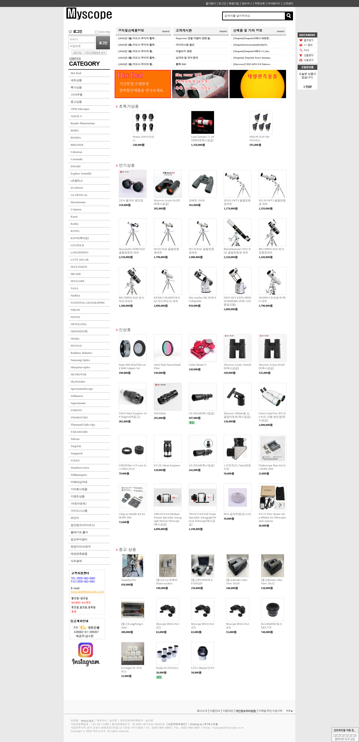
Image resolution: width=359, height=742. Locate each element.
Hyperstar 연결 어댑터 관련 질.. (193, 38)
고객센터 (288, 3)
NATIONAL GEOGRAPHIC (88, 302)
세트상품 (76, 80)
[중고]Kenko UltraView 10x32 (271, 581)
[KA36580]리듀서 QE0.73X (271, 625)
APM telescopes (80, 109)
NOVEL (76, 317)
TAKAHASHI (79, 431)
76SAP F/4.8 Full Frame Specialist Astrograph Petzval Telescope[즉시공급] (202, 519)
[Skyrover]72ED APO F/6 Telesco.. (252, 64)
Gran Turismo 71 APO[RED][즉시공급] (202, 138)
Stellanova (77, 396)
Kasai (74, 216)
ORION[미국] (79, 331)
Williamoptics (79, 475)
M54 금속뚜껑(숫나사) (237, 514)
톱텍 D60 (181, 64)
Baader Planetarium (83, 123)
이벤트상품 (78, 496)
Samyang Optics (80, 360)
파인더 (75, 518)
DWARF (76, 166)
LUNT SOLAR (79, 259)
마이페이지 (273, 3)
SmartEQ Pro (128, 580)
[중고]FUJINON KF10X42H (202, 581)
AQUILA (76, 116)
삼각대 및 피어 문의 (187, 57)
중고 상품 (127, 549)
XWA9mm (160, 413)
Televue (75, 439)
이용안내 (215, 710)
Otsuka (75, 338)
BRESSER (77, 145)
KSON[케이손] (80, 238)
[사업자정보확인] (177, 724)
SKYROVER (78, 374)
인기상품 (127, 165)
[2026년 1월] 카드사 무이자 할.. (135, 64)
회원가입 (234, 3)
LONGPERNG (79, 252)
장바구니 (247, 3)
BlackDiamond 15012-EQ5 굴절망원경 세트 (237, 250)
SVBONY (76, 410)
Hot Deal (76, 73)
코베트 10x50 (197, 200)
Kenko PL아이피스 (167, 668)
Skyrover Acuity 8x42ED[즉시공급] (272, 366)
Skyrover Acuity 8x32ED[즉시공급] (167, 202)
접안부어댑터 (79, 539)
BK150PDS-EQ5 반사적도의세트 (131, 299)
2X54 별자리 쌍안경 (131, 200)
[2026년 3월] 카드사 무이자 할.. (135, 51)
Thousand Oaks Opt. (83, 424)
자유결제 (76, 561)
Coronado (76, 159)
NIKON (75, 310)
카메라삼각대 (79, 482)
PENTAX (76, 345)
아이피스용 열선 (185, 44)
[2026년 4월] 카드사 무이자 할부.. (137, 44)
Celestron (76, 152)
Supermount (78, 403)
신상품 (125, 329)
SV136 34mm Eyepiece (167, 465)
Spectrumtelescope (82, 388)
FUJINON (77, 188)
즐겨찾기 (211, 3)
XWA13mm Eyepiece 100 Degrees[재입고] (133, 415)
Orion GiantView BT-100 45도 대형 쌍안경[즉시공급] (272, 417)
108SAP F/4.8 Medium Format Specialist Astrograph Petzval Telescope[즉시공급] (167, 519)
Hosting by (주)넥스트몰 (204, 724)
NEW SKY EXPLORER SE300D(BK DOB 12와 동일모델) (237, 301)
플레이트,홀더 (79, 532)
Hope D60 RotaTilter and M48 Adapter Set (132, 366)
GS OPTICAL (79, 195)
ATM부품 (76, 94)
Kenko (75, 223)
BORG (75, 130)
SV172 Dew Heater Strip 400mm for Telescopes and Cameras (272, 517)
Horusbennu (78, 202)
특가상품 (76, 87)
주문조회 (260, 3)
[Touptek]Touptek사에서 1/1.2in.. (251, 51)
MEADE (76, 274)
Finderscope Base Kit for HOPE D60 (272, 467)
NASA (74, 288)
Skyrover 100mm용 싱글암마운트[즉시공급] (237, 415)
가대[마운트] (78, 503)
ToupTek (76, 446)
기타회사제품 (79, 489)
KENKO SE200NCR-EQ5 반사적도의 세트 (167, 299)
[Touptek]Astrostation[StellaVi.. (250, 44)
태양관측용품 (79, 553)
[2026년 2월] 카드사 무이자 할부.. (137, 57)
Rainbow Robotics (81, 353)
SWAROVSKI (79, 417)
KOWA (75, 231)
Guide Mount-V (198, 364)
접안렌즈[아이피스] (83, 525)
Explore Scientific (81, 173)
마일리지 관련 (184, 51)
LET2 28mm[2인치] (202, 668)
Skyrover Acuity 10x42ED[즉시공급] (237, 366)
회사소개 (202, 710)
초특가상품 (129, 106)
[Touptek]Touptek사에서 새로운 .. (252, 38)
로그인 (222, 3)
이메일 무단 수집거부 (270, 710)
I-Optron (76, 209)
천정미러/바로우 (81, 546)
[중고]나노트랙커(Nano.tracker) (166, 581)
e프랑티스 (77, 180)
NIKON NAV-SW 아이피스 (259, 138)
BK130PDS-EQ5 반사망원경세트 (271, 250)
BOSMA (76, 137)
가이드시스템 (79, 510)
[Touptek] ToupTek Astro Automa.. (252, 57)
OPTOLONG (79, 324)
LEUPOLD (77, 245)
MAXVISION (79, 266)
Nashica (75, 295)
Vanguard (76, 453)
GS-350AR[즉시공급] (201, 413)
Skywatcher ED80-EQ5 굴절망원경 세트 (132, 250)
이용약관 (228, 710)
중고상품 (76, 101)
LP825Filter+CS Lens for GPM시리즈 (132, 467)
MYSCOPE (78, 281)
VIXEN (75, 460)
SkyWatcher (78, 381)
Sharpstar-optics (80, 367)
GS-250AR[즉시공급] (201, 465)
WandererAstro (80, 467)
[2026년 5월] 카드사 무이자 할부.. (137, 38)
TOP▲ (289, 710)
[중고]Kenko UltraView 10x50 (236, 581)
